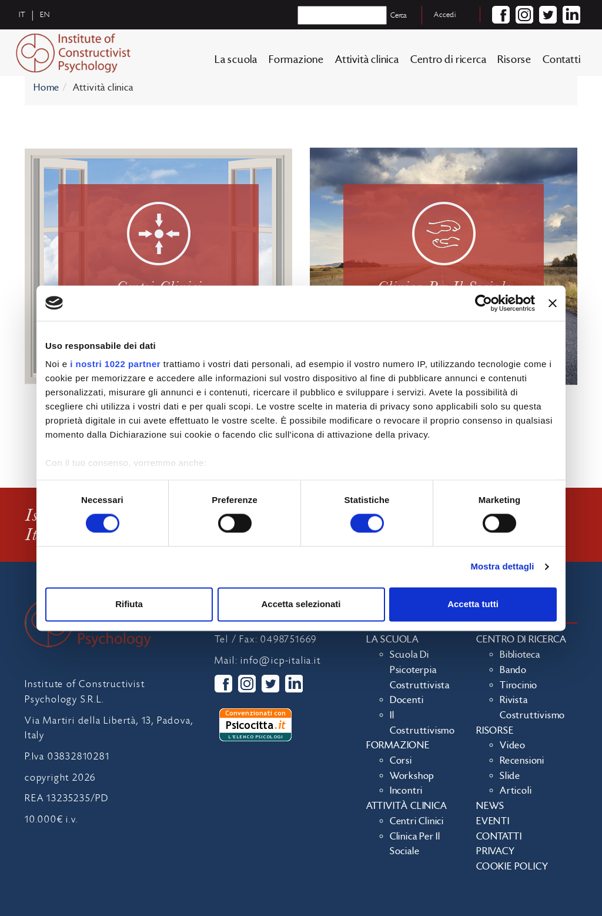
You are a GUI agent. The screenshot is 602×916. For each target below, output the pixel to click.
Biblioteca (520, 655)
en (45, 14)
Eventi (493, 821)
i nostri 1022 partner (115, 364)
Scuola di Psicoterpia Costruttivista (420, 670)
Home (46, 88)
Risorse (514, 59)
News (490, 806)
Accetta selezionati (300, 604)
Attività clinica (367, 59)
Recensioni (522, 761)
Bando (513, 670)
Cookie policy (512, 866)
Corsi (401, 761)
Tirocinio (518, 685)
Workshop (412, 776)
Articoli (515, 791)
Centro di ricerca (448, 59)
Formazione (296, 59)
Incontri (406, 791)
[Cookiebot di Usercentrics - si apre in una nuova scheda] (483, 303)
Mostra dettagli (502, 567)
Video (513, 745)
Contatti (561, 59)
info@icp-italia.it (280, 661)
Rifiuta (129, 604)
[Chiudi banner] (553, 303)
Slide (510, 776)
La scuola (236, 59)
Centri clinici (417, 821)
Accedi (445, 14)
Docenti (407, 700)
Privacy (495, 851)
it (22, 14)
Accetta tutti (473, 604)
